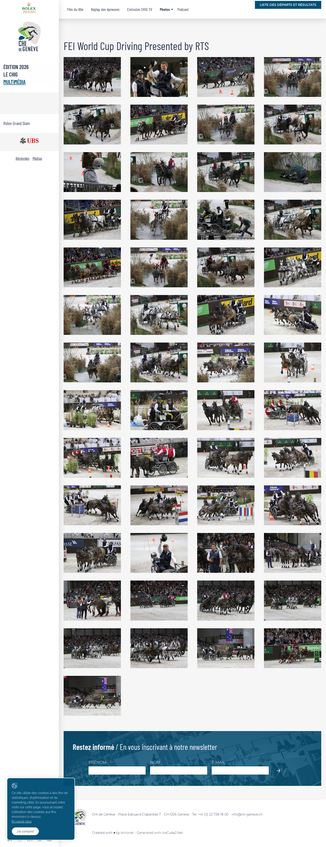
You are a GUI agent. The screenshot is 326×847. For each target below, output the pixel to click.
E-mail (218, 762)
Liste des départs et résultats (288, 5)
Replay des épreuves (105, 9)
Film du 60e (75, 9)
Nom (155, 762)
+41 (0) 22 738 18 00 (213, 814)
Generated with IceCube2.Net (160, 833)
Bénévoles (22, 158)
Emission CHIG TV (139, 9)
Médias (37, 158)
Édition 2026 (16, 67)
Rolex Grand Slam (16, 123)
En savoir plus (22, 821)
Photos (165, 9)
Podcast (183, 9)
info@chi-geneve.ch (247, 814)
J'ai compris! (25, 831)
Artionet (127, 833)
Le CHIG (10, 74)
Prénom (97, 762)
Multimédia (14, 82)
